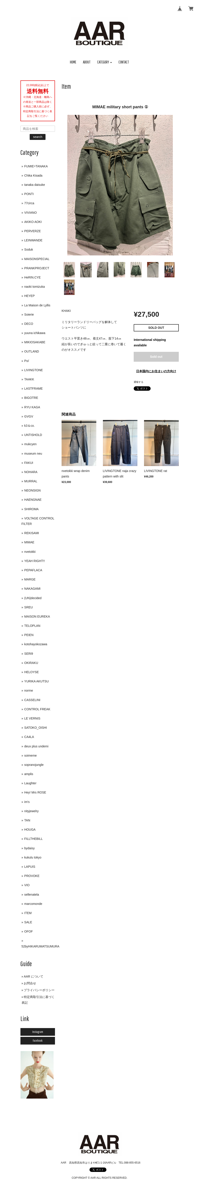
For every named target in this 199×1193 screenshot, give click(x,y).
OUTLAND (31, 351)
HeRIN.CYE (32, 277)
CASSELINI (32, 700)
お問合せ (30, 983)
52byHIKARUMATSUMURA (40, 946)
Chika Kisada (33, 175)
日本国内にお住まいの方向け (156, 371)
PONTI (29, 194)
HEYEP (29, 296)
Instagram (37, 1032)
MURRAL (30, 481)
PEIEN (28, 635)
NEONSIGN (32, 490)
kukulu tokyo (32, 857)
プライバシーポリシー (39, 990)
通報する (138, 382)
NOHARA (30, 472)
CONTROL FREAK (37, 709)
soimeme (30, 755)
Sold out (156, 356)
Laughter (30, 783)
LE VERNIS (32, 718)
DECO (28, 323)
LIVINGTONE (33, 370)
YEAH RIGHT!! (34, 561)
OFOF (28, 931)
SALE (28, 922)
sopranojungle (34, 764)
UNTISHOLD (33, 435)
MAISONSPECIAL (36, 259)
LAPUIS (29, 866)
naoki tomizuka (34, 286)
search (37, 137)
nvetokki (29, 551)
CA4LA (29, 737)
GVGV (28, 416)
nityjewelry (31, 811)
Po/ (26, 361)
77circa (29, 203)
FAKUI (28, 463)
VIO (26, 885)
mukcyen (30, 444)
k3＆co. (29, 425)
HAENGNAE (33, 499)
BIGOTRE (31, 397)
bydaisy (29, 848)
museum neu (33, 453)
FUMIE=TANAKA (36, 166)
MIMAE (29, 542)
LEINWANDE (33, 240)
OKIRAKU (31, 663)
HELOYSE (31, 672)
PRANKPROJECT (36, 268)
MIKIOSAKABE (34, 342)
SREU (28, 607)
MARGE (29, 579)
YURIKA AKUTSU (36, 681)
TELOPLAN (32, 625)
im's (26, 802)
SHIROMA (31, 509)
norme (28, 690)
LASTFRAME (33, 388)
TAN (27, 820)
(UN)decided (33, 598)
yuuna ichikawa (34, 333)
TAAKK (29, 379)
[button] (104, 62)
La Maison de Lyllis (37, 305)
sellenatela (31, 894)
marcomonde (33, 904)
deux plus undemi (36, 746)
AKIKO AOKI (33, 222)
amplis (28, 774)
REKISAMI (31, 533)
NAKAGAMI (32, 588)
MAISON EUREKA (37, 616)
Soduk (28, 249)
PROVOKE (31, 876)
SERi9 (28, 653)
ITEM (27, 913)
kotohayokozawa (35, 644)
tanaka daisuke (34, 184)
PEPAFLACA (33, 570)
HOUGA (29, 829)
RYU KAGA (32, 407)
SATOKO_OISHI (35, 727)
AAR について (33, 976)
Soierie (29, 314)
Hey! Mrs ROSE (35, 792)
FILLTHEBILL (33, 839)
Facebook (37, 1040)
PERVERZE (32, 231)
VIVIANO (30, 212)
